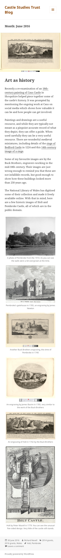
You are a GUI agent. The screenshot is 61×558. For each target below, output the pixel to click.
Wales (19, 543)
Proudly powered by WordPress (19, 554)
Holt (29, 543)
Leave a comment (16, 546)
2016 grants (10, 543)
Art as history (19, 80)
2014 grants (47, 540)
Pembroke (36, 543)
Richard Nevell (30, 540)
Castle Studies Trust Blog (22, 10)
